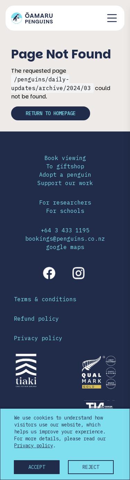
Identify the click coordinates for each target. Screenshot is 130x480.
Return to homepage (51, 113)
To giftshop (65, 166)
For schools (65, 210)
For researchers (65, 202)
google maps (65, 246)
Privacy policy (38, 338)
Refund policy (36, 318)
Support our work (65, 182)
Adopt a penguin (65, 174)
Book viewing (65, 157)
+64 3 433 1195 (65, 230)
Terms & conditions (45, 299)
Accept (36, 467)
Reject (91, 467)
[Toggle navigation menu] (112, 18)
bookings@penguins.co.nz (65, 238)
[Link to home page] (32, 18)
